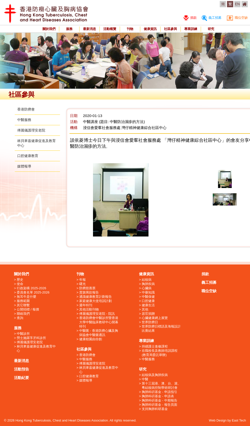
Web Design (218, 420)
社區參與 (170, 29)
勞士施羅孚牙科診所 (31, 338)
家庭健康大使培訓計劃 (95, 301)
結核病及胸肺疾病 (155, 375)
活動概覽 (109, 29)
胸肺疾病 (148, 284)
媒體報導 (24, 166)
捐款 (190, 18)
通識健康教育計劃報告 (95, 296)
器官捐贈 (148, 314)
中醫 (145, 379)
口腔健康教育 (27, 156)
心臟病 (147, 288)
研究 (211, 29)
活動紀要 (21, 378)
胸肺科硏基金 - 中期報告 (159, 400)
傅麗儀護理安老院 (31, 130)
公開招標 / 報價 (28, 309)
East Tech (239, 420)
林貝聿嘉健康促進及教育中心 (36, 348)
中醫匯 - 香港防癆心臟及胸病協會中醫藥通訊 (98, 333)
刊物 (130, 29)
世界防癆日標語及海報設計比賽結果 (161, 328)
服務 (69, 29)
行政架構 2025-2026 (31, 288)
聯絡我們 (23, 314)
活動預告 (21, 369)
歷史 (20, 280)
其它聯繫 (23, 305)
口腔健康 (148, 301)
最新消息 (89, 29)
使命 (20, 284)
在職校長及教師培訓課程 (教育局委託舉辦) (160, 353)
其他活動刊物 (89, 309)
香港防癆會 (26, 109)
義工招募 (212, 18)
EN (237, 4)
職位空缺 (237, 18)
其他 (145, 309)
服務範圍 (23, 301)
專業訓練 (190, 29)
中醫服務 (24, 120)
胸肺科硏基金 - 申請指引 (159, 392)
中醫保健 (148, 296)
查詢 (20, 318)
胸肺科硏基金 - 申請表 (158, 396)
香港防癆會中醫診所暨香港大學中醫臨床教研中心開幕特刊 (98, 322)
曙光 (82, 284)
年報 (82, 280)
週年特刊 (85, 305)
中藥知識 (148, 292)
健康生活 (148, 305)
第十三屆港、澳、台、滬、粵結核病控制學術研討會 (161, 386)
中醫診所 (23, 334)
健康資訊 (150, 29)
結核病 (147, 280)
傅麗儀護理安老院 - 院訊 (97, 314)
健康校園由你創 (90, 339)
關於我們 (49, 29)
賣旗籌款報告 (89, 292)
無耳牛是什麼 (26, 296)
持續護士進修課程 (155, 346)
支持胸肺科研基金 (155, 409)
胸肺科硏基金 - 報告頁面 (159, 404)
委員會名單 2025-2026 (33, 292)
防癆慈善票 (87, 288)
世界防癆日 (150, 322)
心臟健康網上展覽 (155, 318)
